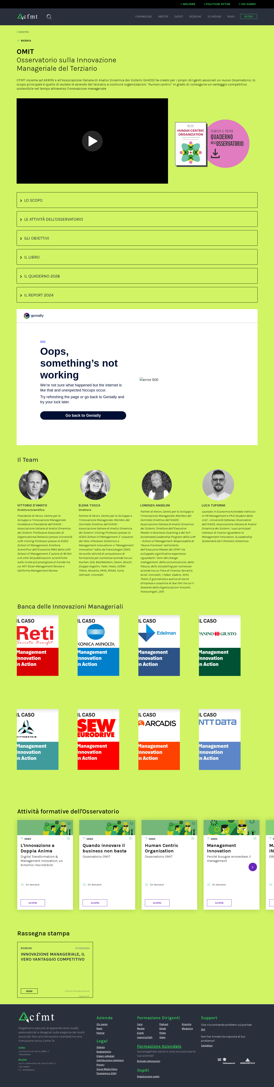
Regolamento (104, 1051)
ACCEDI (248, 16)
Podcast (163, 1024)
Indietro (23, 32)
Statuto (101, 1047)
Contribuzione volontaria (110, 1060)
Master (163, 16)
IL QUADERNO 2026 (40, 276)
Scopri (33, 903)
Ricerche (195, 16)
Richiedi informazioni (148, 1061)
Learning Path (144, 1037)
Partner (101, 1033)
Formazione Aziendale (159, 1046)
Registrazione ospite (148, 1076)
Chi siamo (248, 4)
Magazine (187, 1028)
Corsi (140, 1024)
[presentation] (253, 867)
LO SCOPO (31, 200)
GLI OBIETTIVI (34, 238)
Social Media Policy (107, 1069)
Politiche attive (218, 4)
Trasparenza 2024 (106, 1073)
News (231, 16)
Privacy (100, 1064)
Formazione (143, 16)
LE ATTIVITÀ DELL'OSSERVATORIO (51, 219)
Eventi (179, 16)
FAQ (203, 1029)
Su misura (214, 16)
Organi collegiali (105, 1056)
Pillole (162, 1033)
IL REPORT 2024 (36, 295)
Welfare (189, 4)
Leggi (29, 991)
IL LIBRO (30, 257)
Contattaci (207, 1045)
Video (162, 1037)
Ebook (162, 1028)
